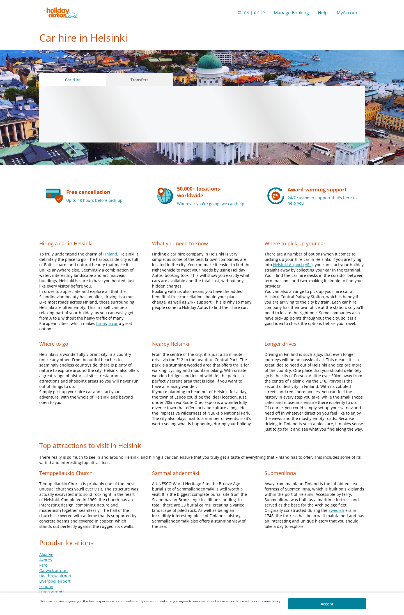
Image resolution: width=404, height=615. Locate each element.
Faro (43, 565)
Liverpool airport (54, 581)
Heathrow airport (55, 575)
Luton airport (51, 591)
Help (323, 13)
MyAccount (348, 13)
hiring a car (107, 323)
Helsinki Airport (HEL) (293, 264)
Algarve (46, 554)
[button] (251, 13)
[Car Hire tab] (72, 79)
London (46, 586)
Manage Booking (291, 13)
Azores (45, 559)
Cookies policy (269, 601)
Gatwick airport (53, 570)
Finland (110, 254)
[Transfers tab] (139, 79)
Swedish (336, 510)
